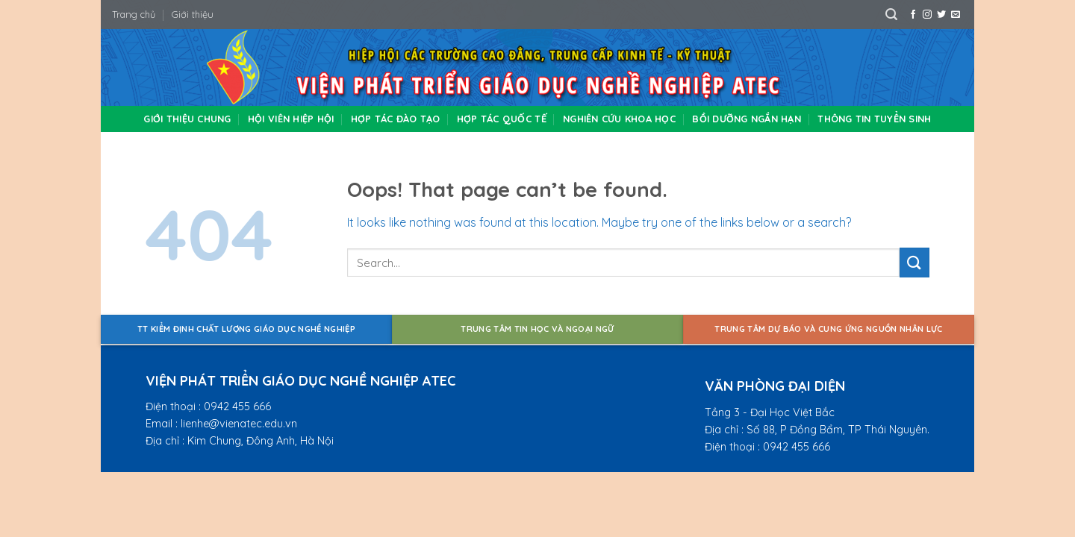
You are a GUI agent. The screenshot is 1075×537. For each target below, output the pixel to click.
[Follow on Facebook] (913, 15)
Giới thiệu (193, 14)
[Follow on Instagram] (927, 15)
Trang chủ (133, 14)
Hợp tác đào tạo (395, 119)
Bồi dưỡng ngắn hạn (746, 119)
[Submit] (914, 262)
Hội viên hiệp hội (291, 119)
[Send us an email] (955, 15)
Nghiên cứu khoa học (619, 119)
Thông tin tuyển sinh (874, 119)
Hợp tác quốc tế (501, 119)
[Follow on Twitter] (941, 15)
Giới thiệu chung (187, 119)
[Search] (891, 14)
